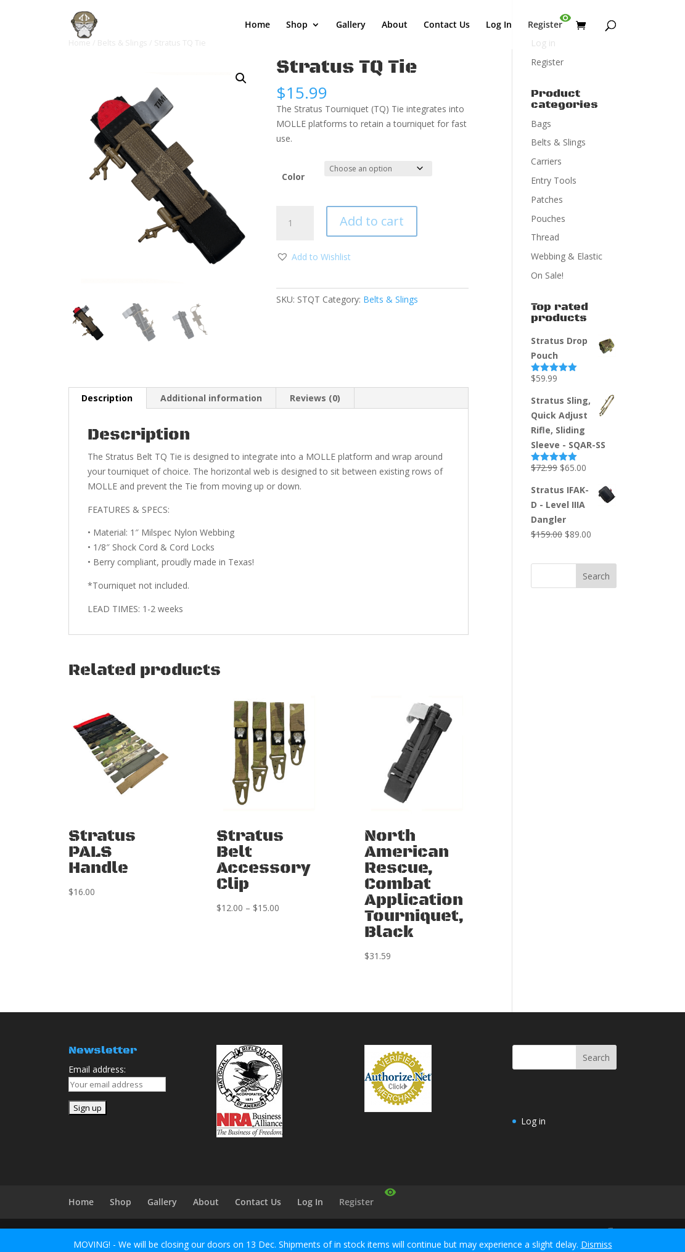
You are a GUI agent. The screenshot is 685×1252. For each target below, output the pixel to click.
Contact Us (447, 25)
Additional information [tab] (211, 398)
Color (293, 176)
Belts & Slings (390, 299)
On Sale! (547, 275)
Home (257, 25)
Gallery (351, 25)
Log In (499, 25)
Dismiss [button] (596, 1244)
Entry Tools (553, 180)
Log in (533, 1121)
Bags (541, 123)
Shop (297, 25)
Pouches (548, 218)
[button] (241, 78)
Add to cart (372, 221)
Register (545, 25)
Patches (547, 199)
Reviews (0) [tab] (315, 398)
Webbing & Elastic (566, 256)
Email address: (97, 1069)
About (395, 25)
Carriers (546, 161)
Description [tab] (107, 398)
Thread (545, 237)
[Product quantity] (294, 223)
